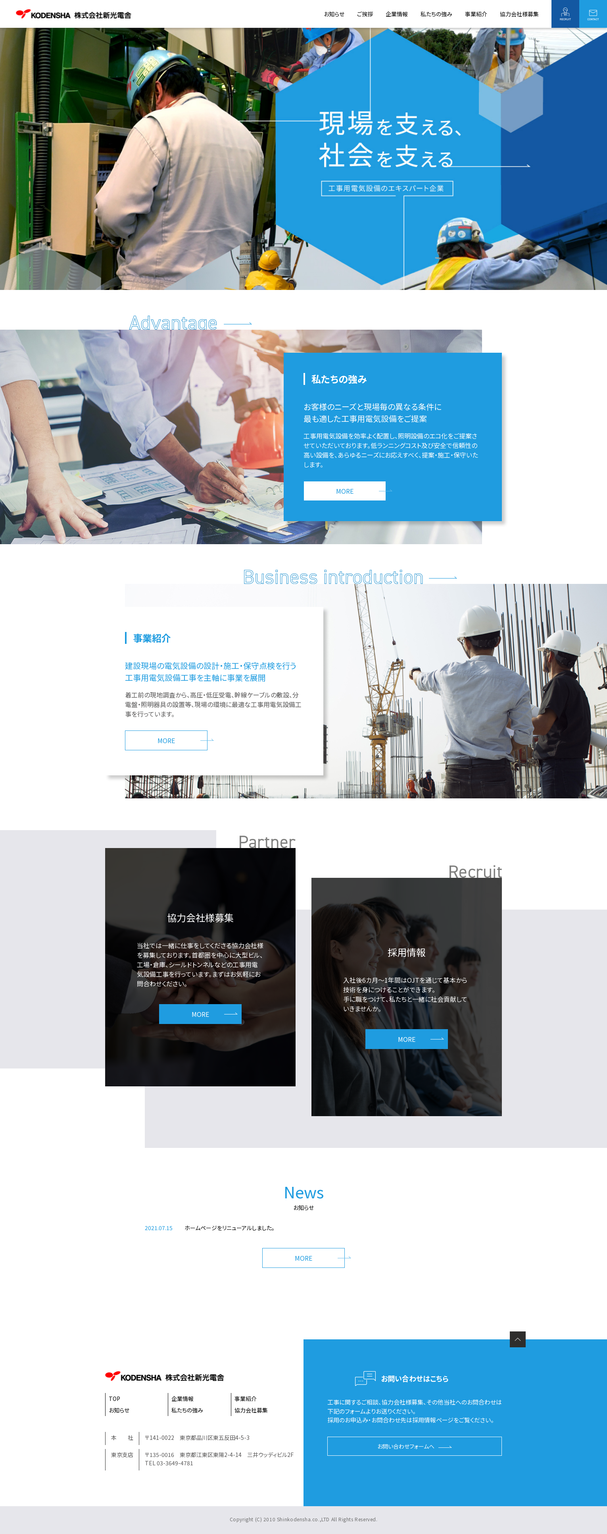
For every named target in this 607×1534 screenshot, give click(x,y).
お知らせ (334, 14)
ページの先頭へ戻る (518, 1339)
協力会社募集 (251, 1410)
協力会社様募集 (519, 14)
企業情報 (397, 14)
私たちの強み (436, 14)
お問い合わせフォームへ (405, 1446)
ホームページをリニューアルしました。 (229, 1228)
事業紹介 (476, 14)
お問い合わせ (593, 14)
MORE (344, 491)
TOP (114, 1399)
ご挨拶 (365, 14)
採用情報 (565, 14)
